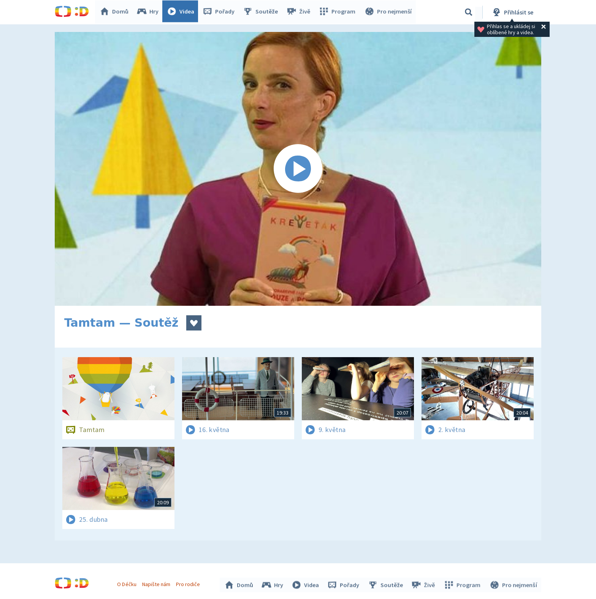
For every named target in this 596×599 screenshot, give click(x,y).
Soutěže (262, 12)
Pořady (220, 12)
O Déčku (127, 583)
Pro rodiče (189, 583)
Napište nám (157, 583)
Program (338, 12)
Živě (300, 12)
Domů (116, 12)
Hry (149, 12)
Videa (182, 12)
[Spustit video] (298, 169)
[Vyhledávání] (468, 12)
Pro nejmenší (388, 12)
